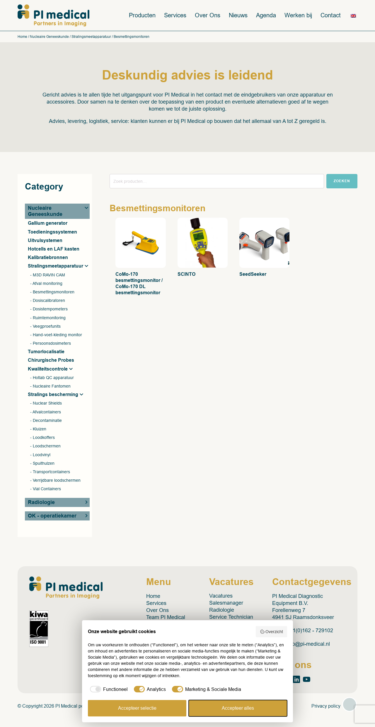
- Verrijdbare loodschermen (55, 480)
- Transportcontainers (50, 472)
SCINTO (186, 274)
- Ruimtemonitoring (48, 317)
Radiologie (41, 502)
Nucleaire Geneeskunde (49, 37)
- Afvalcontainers (45, 412)
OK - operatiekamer (52, 516)
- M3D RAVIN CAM (47, 275)
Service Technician (231, 618)
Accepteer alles (238, 708)
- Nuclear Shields (46, 403)
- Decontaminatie (46, 420)
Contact (331, 15)
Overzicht (271, 631)
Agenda (266, 15)
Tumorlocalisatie (46, 351)
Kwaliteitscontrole (48, 368)
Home (22, 37)
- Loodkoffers (42, 437)
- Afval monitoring (46, 283)
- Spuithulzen (42, 463)
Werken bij (298, 15)
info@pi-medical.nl (308, 644)
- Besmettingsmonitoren (52, 292)
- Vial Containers (45, 489)
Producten (142, 15)
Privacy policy (325, 706)
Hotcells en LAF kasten (53, 249)
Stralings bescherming (53, 394)
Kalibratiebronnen (48, 257)
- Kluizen (38, 429)
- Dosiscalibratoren (47, 300)
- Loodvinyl (40, 454)
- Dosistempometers (49, 309)
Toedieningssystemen (52, 231)
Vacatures (221, 596)
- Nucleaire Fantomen (50, 386)
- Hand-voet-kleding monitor (56, 335)
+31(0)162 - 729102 (310, 631)
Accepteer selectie (137, 708)
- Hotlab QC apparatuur (52, 378)
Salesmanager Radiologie (226, 607)
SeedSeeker (252, 274)
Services (175, 15)
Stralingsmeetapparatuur (91, 37)
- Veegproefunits (45, 326)
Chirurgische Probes (51, 360)
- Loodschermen (45, 446)
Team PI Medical (165, 618)
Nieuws (238, 15)
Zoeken (342, 181)
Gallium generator (47, 223)
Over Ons (207, 15)
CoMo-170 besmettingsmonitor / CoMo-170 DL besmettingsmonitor (139, 283)
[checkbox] (108, 689)
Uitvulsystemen (45, 240)
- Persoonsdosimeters (50, 343)
